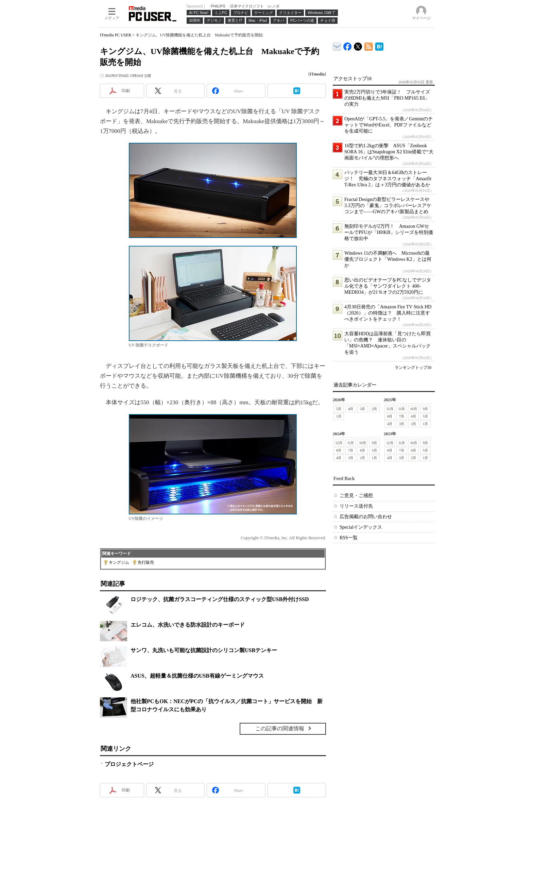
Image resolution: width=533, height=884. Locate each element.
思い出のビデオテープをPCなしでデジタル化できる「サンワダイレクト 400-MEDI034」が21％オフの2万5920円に (387, 286)
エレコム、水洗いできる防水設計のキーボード (188, 625)
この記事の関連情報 (279, 728)
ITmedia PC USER (115, 35)
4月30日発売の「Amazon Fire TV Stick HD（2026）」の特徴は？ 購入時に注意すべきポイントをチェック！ (387, 313)
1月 (338, 416)
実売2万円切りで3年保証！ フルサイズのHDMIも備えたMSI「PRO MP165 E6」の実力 (387, 98)
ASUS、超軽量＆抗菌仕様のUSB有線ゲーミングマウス (197, 676)
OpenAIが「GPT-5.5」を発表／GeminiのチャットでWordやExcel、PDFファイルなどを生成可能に (388, 125)
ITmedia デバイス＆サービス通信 (337, 45)
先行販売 (146, 562)
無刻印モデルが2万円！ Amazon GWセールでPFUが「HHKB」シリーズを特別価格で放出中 (388, 232)
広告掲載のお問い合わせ (366, 516)
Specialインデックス (361, 527)
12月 (389, 409)
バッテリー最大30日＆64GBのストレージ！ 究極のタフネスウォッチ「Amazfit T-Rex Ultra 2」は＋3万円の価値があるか (387, 178)
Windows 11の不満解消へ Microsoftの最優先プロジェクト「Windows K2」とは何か (387, 259)
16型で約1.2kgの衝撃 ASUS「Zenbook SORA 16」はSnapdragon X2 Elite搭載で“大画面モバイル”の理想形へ (388, 151)
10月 (413, 409)
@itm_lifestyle (358, 45)
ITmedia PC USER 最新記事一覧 (368, 45)
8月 (389, 416)
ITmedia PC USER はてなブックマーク (379, 45)
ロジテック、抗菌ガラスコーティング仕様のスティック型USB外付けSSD (220, 599)
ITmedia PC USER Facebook (347, 45)
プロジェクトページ (129, 764)
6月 (413, 416)
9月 (425, 409)
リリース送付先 (356, 506)
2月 (374, 409)
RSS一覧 (349, 537)
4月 (350, 409)
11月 (401, 409)
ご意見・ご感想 (356, 495)
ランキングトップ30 (413, 367)
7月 (401, 416)
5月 (338, 409)
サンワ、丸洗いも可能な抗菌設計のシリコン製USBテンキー (204, 650)
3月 (362, 409)
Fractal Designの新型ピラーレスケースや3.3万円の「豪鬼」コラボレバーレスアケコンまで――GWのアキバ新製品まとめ (387, 205)
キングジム (119, 562)
